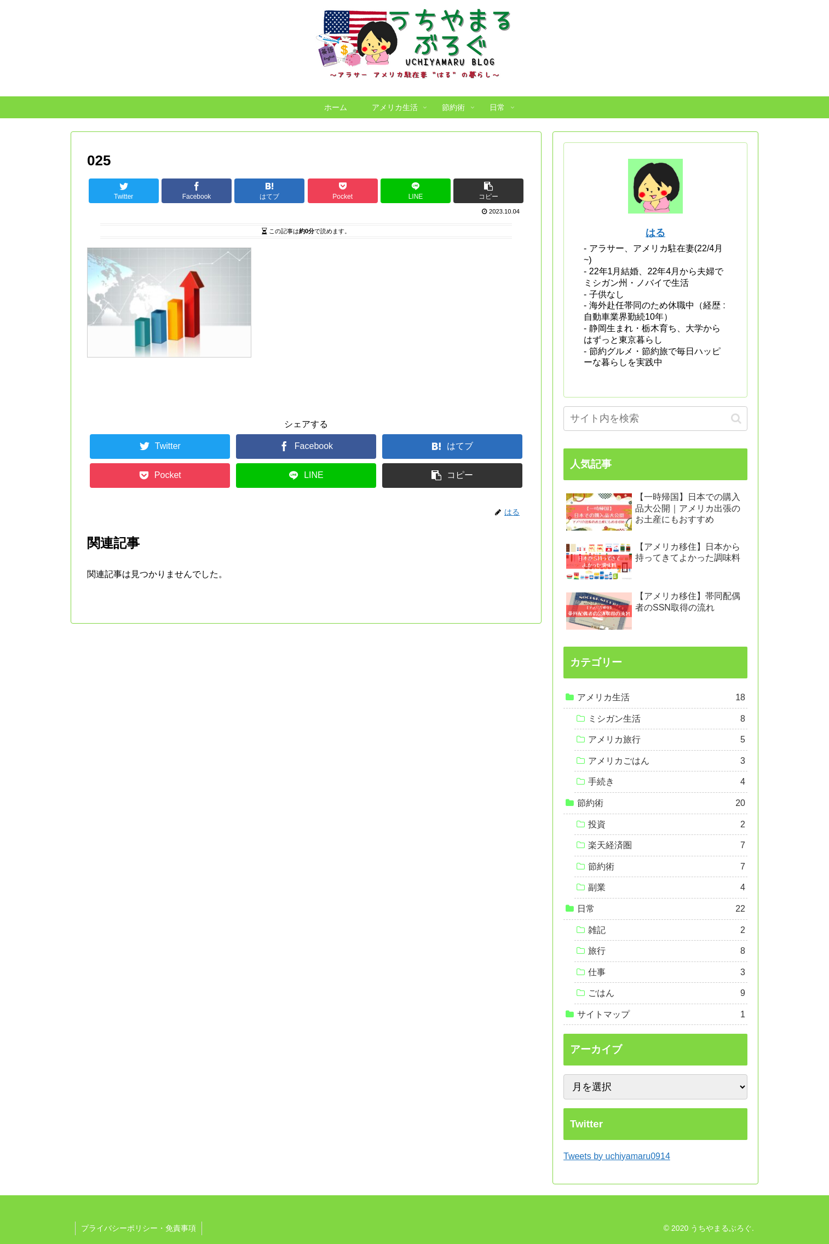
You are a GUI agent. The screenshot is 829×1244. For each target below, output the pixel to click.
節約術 (661, 803)
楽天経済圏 (666, 845)
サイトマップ (661, 1015)
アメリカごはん (666, 761)
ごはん (666, 993)
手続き (666, 782)
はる (655, 232)
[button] (736, 418)
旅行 (666, 951)
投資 (666, 825)
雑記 (666, 930)
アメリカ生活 (661, 697)
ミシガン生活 (666, 719)
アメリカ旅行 (666, 740)
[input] (655, 418)
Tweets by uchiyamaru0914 (616, 1156)
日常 (661, 909)
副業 (666, 887)
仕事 (666, 972)
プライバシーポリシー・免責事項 (138, 1228)
